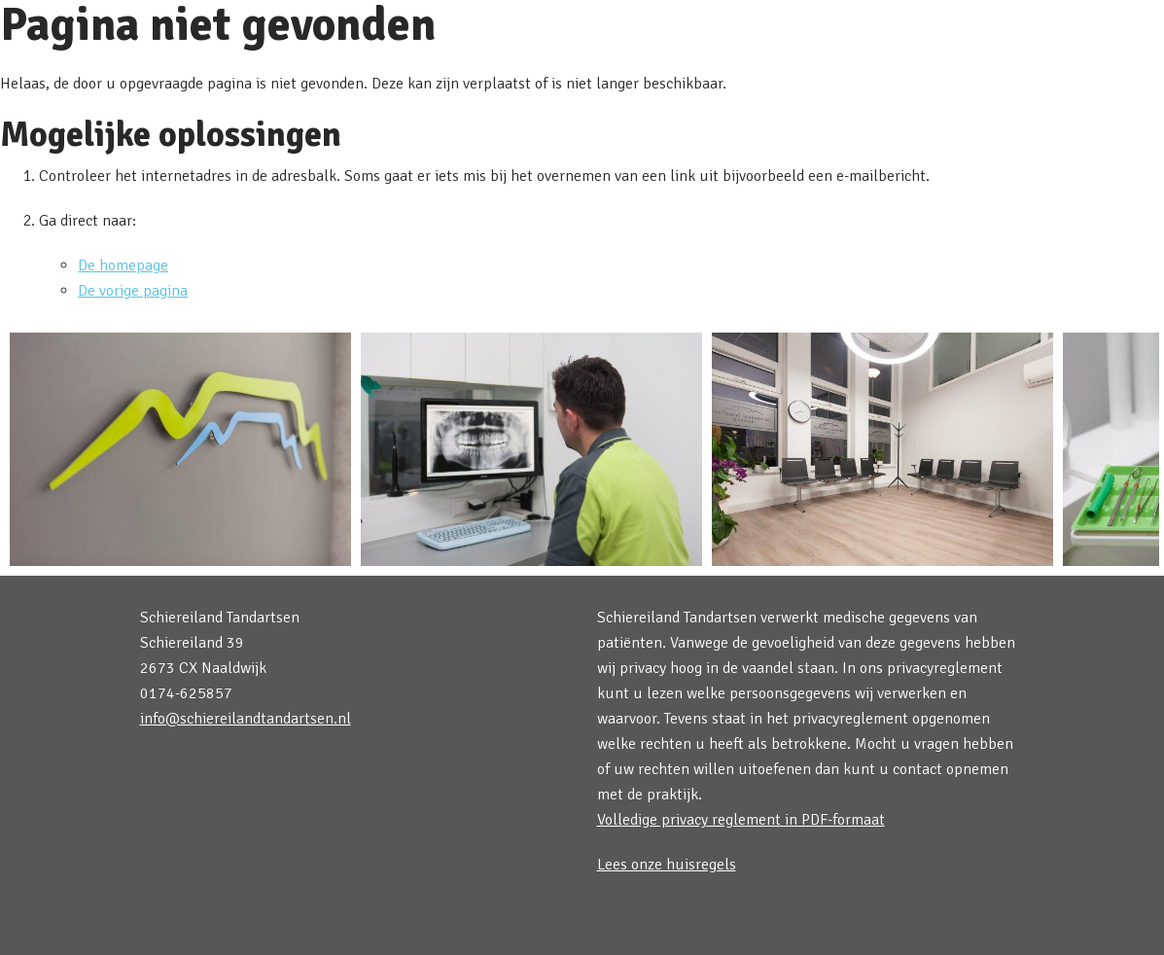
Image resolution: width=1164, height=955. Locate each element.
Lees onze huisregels (666, 864)
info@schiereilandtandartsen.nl (245, 718)
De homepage (123, 265)
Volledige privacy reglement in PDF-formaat (741, 820)
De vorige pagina (133, 291)
